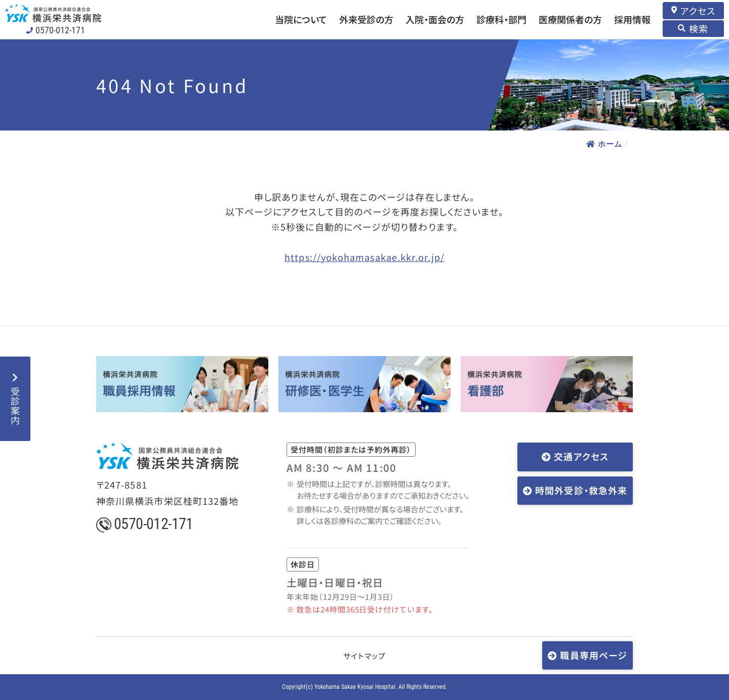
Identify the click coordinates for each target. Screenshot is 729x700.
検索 (698, 28)
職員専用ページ (593, 654)
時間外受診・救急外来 (581, 490)
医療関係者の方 (570, 19)
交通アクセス (581, 456)
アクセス (697, 10)
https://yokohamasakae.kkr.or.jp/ (364, 257)
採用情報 (632, 19)
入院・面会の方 (435, 19)
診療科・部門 (501, 19)
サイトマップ (364, 655)
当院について (301, 19)
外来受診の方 (366, 19)
